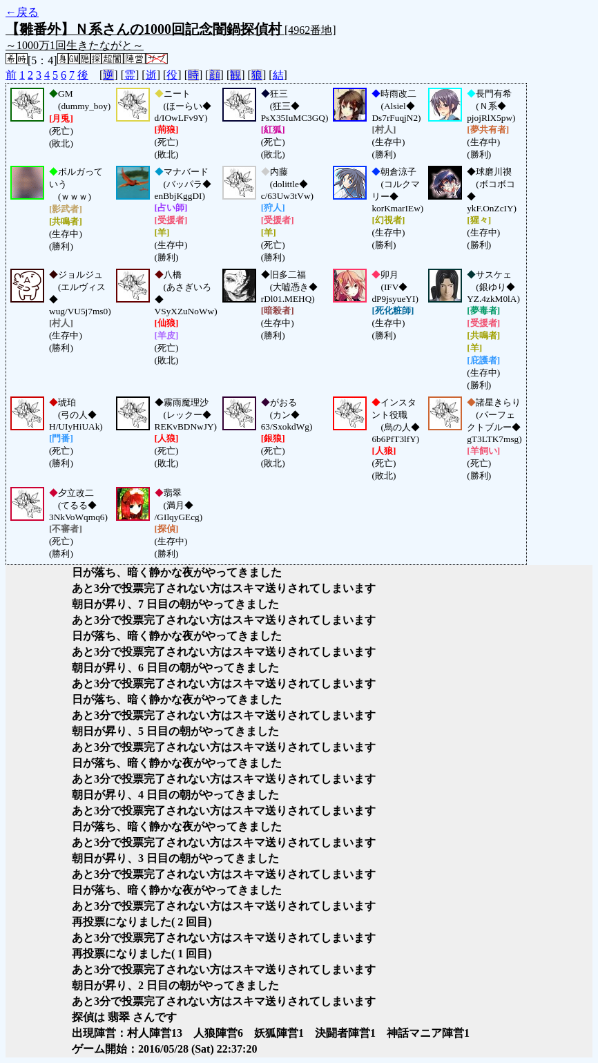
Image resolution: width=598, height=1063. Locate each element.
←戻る (22, 12)
